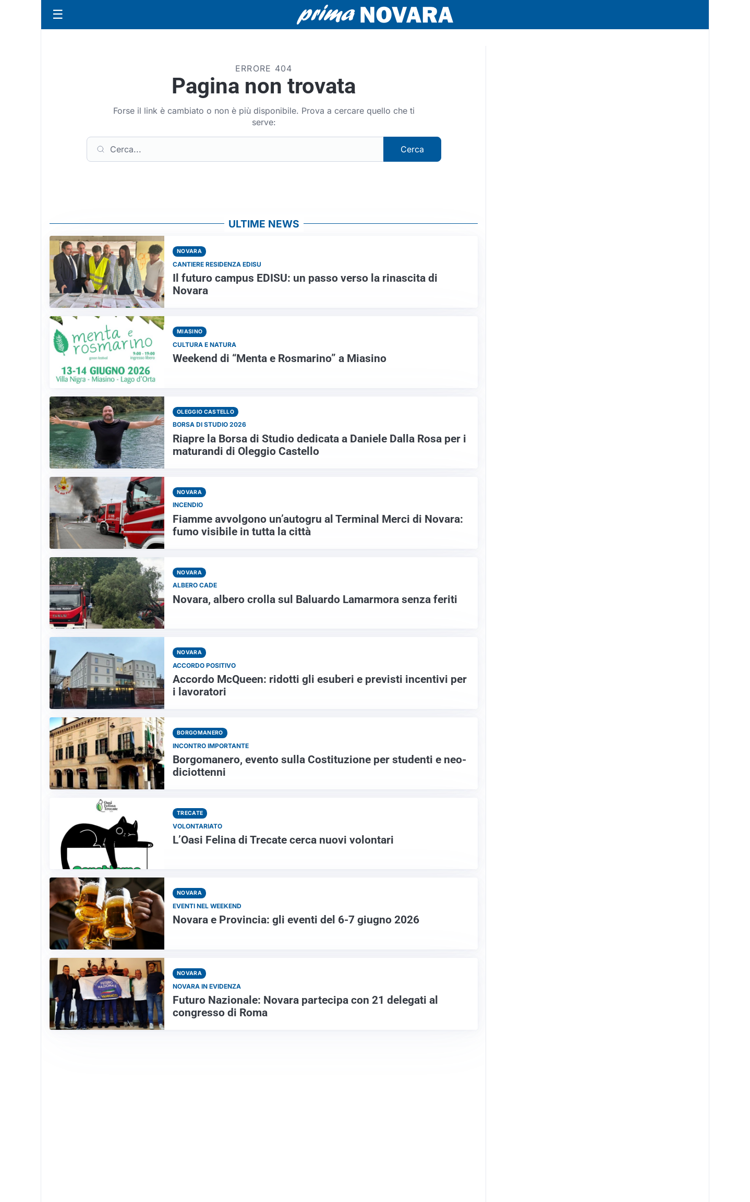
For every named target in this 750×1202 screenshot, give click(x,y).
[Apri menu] (58, 15)
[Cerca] (235, 149)
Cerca (412, 149)
